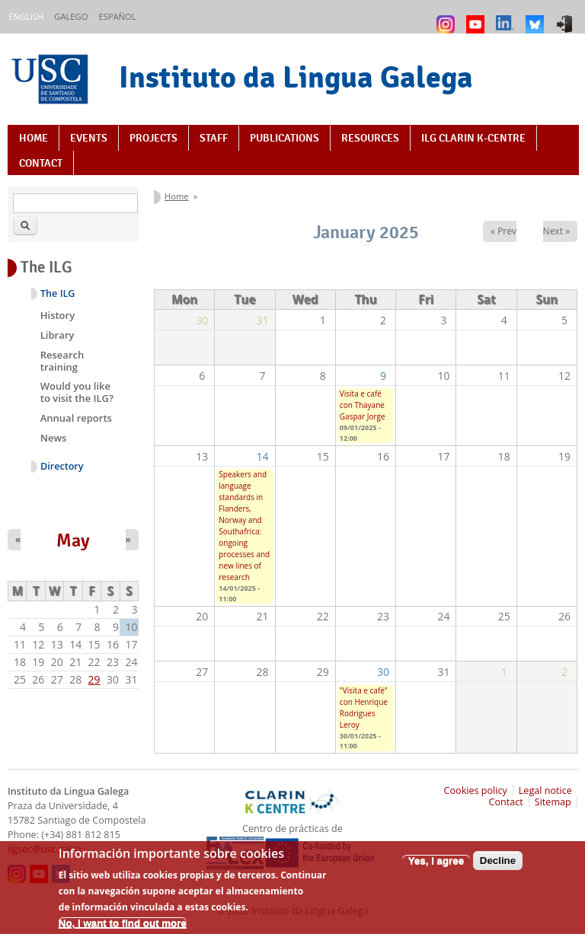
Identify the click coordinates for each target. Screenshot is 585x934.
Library (57, 335)
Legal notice (545, 790)
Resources (370, 138)
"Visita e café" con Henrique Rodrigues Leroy (364, 707)
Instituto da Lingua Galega (296, 77)
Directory (62, 466)
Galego (71, 16)
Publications (284, 138)
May (73, 540)
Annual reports (76, 418)
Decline (498, 866)
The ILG (57, 293)
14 (263, 456)
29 (94, 679)
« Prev (503, 231)
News (53, 438)
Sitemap (553, 802)
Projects (153, 138)
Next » (556, 231)
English (25, 16)
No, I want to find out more (123, 928)
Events (88, 138)
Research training (62, 361)
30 (383, 672)
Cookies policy (475, 790)
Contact (40, 163)
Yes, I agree (436, 866)
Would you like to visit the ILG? (76, 392)
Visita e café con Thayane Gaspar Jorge (362, 405)
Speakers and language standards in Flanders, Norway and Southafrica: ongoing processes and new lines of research (244, 525)
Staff (214, 138)
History (57, 315)
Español (117, 16)
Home (33, 138)
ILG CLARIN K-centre (473, 138)
